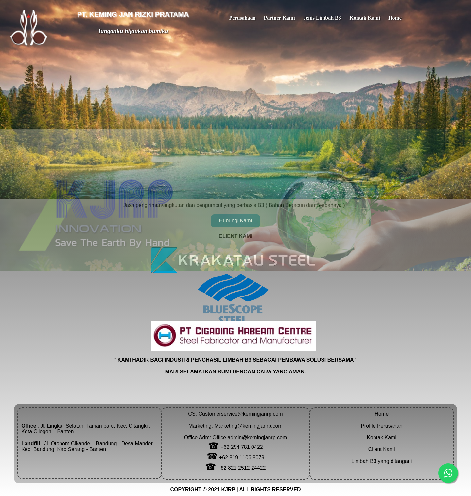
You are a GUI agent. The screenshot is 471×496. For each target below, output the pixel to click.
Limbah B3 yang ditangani (381, 461)
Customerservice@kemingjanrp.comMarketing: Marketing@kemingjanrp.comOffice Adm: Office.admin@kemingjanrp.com (235, 425)
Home (382, 414)
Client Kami (381, 449)
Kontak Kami (381, 437)
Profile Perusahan (381, 426)
